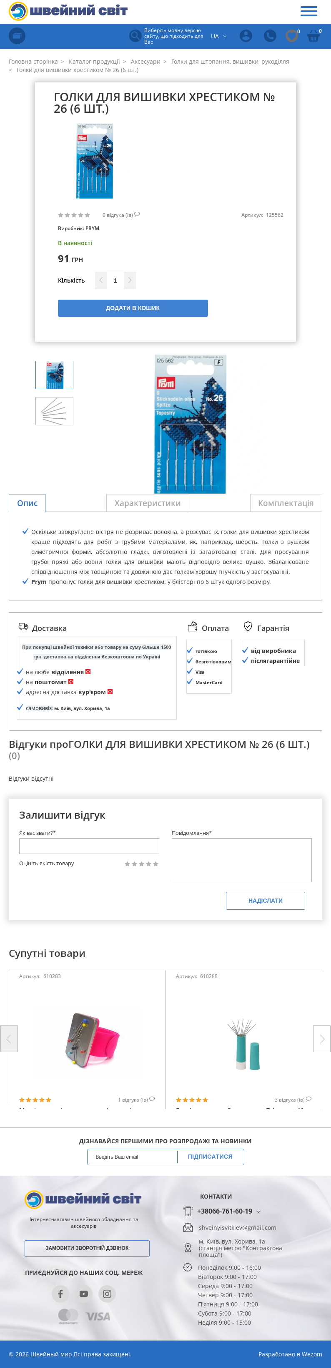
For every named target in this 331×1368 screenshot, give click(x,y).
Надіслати (265, 921)
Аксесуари (144, 61)
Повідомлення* (192, 853)
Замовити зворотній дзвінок (86, 1269)
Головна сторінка (33, 61)
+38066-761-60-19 (224, 1232)
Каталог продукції (93, 61)
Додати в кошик (133, 308)
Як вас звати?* (37, 853)
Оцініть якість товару (46, 884)
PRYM (92, 228)
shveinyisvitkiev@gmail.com (237, 1248)
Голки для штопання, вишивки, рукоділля (229, 61)
